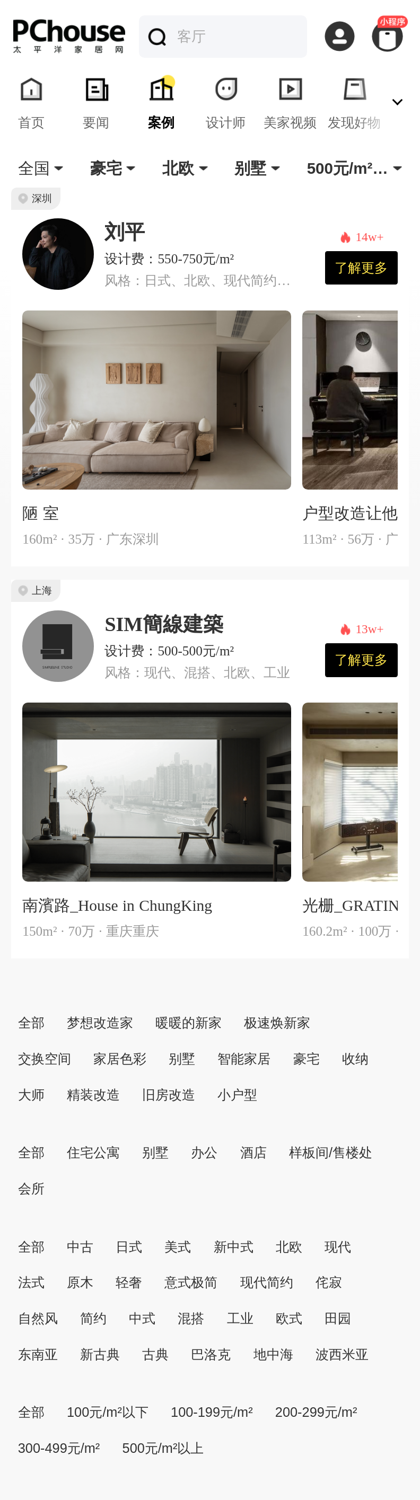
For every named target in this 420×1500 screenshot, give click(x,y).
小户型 (237, 1094)
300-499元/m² (59, 1448)
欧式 (289, 1318)
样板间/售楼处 (330, 1152)
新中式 (233, 1246)
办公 (204, 1152)
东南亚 (38, 1354)
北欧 (289, 1246)
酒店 (253, 1152)
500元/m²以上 (163, 1448)
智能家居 (243, 1058)
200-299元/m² (316, 1412)
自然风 (38, 1318)
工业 (240, 1318)
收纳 (355, 1058)
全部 (31, 1022)
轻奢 (129, 1282)
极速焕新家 (277, 1022)
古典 (155, 1354)
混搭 (191, 1318)
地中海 (273, 1354)
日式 (129, 1246)
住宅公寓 (93, 1152)
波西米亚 (342, 1354)
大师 (31, 1094)
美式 (177, 1246)
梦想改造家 (100, 1022)
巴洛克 (211, 1354)
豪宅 (306, 1058)
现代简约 (266, 1282)
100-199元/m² (212, 1412)
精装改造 (93, 1094)
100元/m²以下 (107, 1412)
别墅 (182, 1058)
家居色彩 (119, 1058)
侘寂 (329, 1282)
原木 (80, 1282)
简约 (93, 1318)
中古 (80, 1246)
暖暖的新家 (188, 1022)
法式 (31, 1282)
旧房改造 (168, 1094)
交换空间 (44, 1058)
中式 (142, 1318)
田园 (338, 1318)
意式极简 (190, 1282)
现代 (338, 1246)
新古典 (100, 1354)
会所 (31, 1188)
